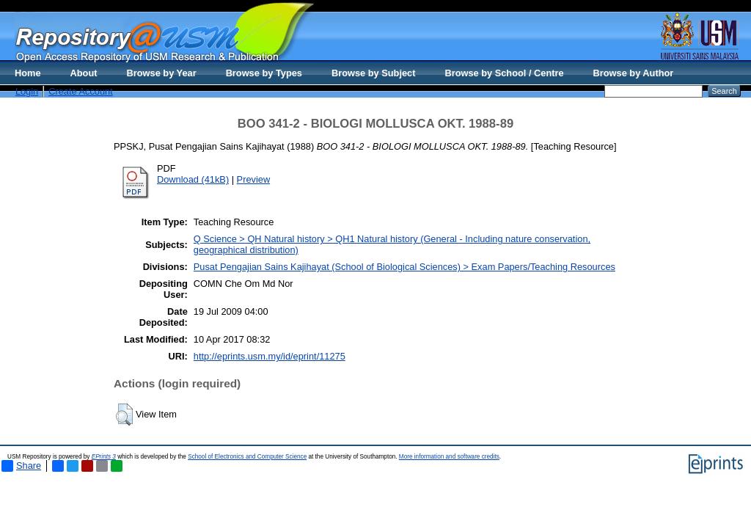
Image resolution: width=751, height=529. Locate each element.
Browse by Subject (373, 73)
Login (26, 91)
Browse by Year (162, 73)
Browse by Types (264, 73)
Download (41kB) (193, 179)
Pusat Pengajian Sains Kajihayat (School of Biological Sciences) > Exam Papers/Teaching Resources (404, 266)
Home (28, 73)
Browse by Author (633, 73)
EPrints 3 (104, 456)
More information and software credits (449, 456)
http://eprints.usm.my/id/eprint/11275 (269, 356)
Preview (254, 179)
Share (21, 466)
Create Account (80, 91)
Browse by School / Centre (503, 73)
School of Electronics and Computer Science (247, 456)
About (84, 73)
